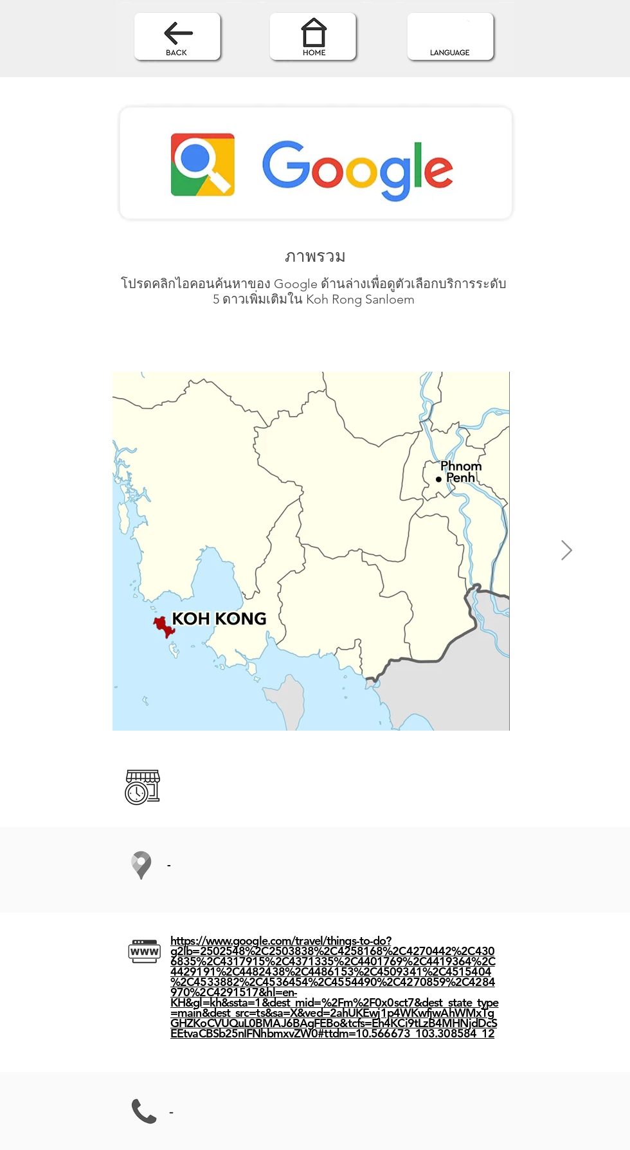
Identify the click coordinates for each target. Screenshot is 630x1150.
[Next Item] (566, 551)
